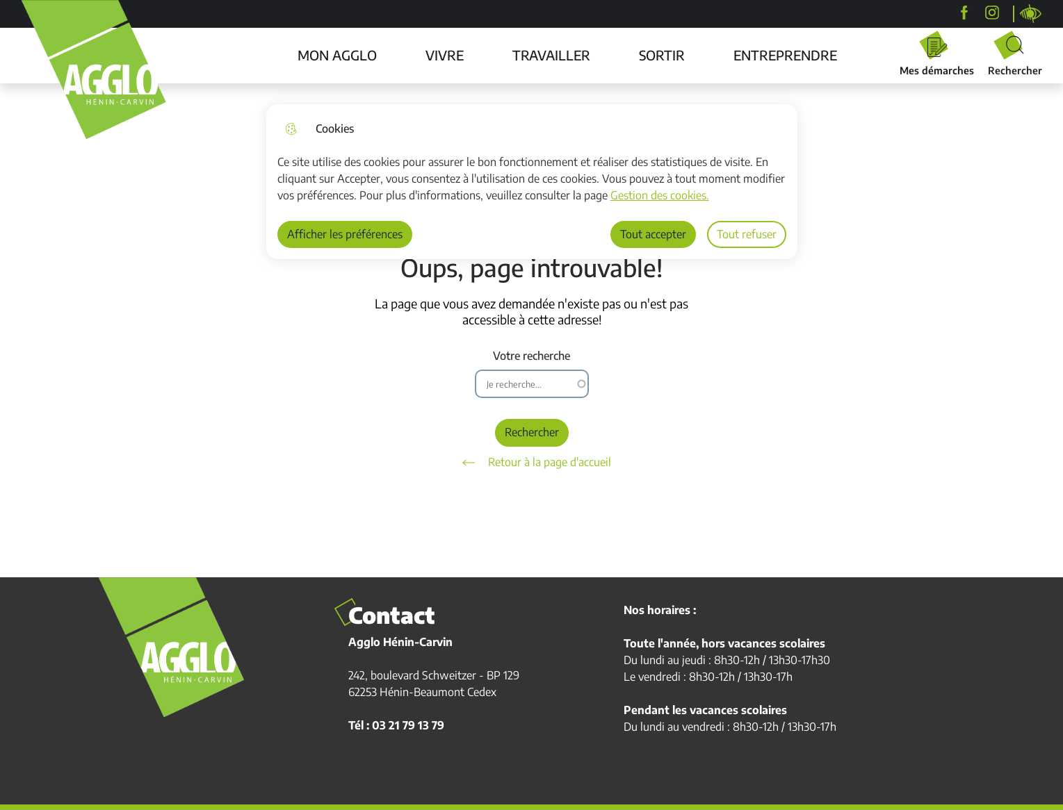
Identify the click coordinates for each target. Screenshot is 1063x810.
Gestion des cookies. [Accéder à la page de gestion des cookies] (659, 195)
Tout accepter (653, 234)
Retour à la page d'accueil (532, 463)
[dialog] (532, 181)
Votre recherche (531, 356)
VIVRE (444, 55)
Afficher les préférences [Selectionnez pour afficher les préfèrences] (345, 234)
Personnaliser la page (1031, 14)
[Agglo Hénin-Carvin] (964, 12)
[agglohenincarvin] (992, 12)
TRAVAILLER (551, 55)
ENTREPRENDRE (785, 55)
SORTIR (662, 55)
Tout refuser (747, 234)
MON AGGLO (337, 55)
